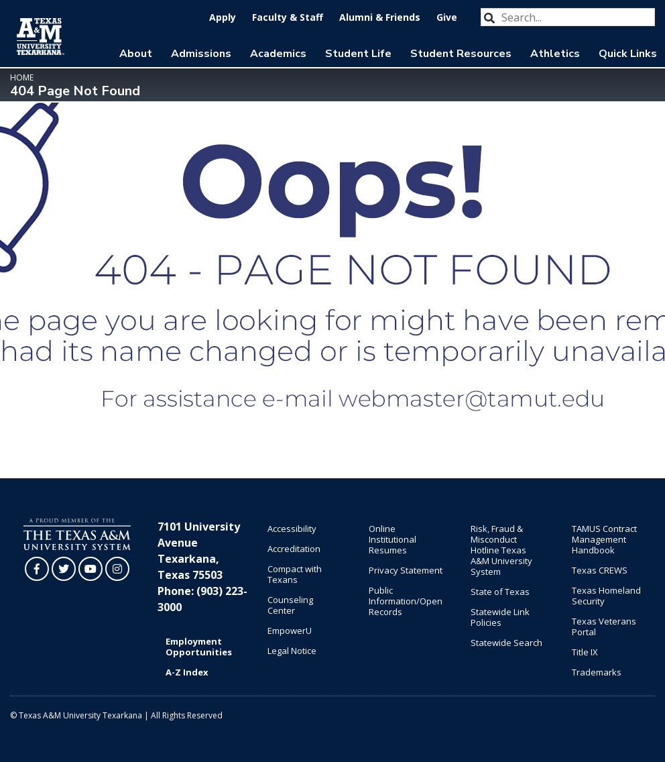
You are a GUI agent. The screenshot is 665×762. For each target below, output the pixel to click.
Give (446, 17)
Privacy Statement (405, 570)
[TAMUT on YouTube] (90, 569)
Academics (278, 53)
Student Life (358, 53)
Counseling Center (290, 605)
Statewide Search (506, 643)
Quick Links (628, 53)
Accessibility (291, 529)
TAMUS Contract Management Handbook (604, 539)
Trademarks (596, 672)
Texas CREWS (599, 570)
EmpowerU (289, 630)
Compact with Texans (294, 574)
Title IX (585, 652)
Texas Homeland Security (606, 595)
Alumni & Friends (379, 17)
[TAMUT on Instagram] (117, 569)
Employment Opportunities (199, 646)
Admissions (201, 53)
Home (22, 77)
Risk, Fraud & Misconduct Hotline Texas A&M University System (501, 550)
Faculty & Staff (287, 17)
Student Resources (460, 53)
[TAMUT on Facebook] (37, 569)
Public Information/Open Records (405, 601)
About (135, 53)
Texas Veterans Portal (604, 626)
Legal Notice (291, 651)
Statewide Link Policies (500, 617)
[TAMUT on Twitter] (64, 569)
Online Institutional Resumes (392, 539)
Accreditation (293, 549)
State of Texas (500, 592)
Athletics (555, 53)
